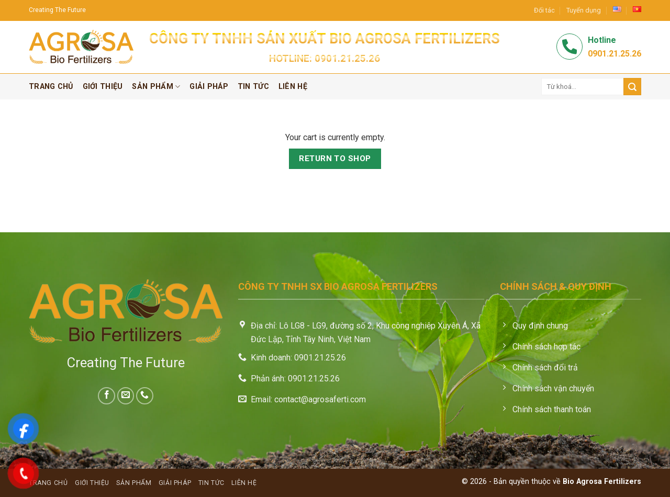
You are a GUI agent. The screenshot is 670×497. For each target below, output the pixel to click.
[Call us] (144, 395)
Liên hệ (292, 86)
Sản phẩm (156, 87)
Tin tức (253, 86)
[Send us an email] (126, 395)
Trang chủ (51, 86)
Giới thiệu (103, 86)
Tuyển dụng (583, 10)
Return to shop (335, 158)
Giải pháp (208, 86)
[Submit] (632, 86)
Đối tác (544, 10)
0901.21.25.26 (347, 58)
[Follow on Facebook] (106, 395)
